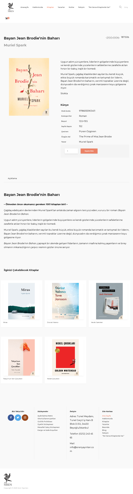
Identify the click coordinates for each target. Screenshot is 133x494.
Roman (83, 116)
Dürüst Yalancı (52, 322)
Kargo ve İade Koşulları (48, 430)
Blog (104, 430)
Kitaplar (50, 7)
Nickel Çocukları (53, 379)
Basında (105, 427)
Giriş (126, 7)
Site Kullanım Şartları (47, 419)
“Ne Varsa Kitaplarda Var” (113, 436)
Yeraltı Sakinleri (97, 322)
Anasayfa (25, 7)
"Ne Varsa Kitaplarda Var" (99, 7)
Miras (5, 322)
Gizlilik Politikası (45, 422)
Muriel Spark (15, 45)
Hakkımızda (38, 7)
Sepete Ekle (89, 151)
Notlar (71, 7)
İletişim (81, 7)
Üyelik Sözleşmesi (45, 424)
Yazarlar (61, 7)
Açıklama (12, 178)
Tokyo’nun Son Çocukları (12, 379)
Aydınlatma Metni (45, 416)
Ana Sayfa (106, 416)
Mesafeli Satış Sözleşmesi (49, 427)
